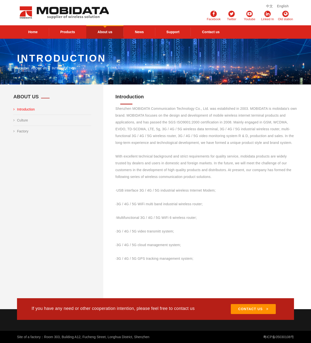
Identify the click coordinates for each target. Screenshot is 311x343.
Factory (20, 131)
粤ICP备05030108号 (278, 337)
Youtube (249, 16)
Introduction (24, 109)
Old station (285, 16)
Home (33, 32)
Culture (20, 120)
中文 (269, 6)
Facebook (214, 16)
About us (105, 32)
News (139, 32)
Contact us (210, 32)
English (283, 6)
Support (173, 32)
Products (67, 32)
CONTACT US (253, 309)
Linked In (267, 16)
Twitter (231, 16)
